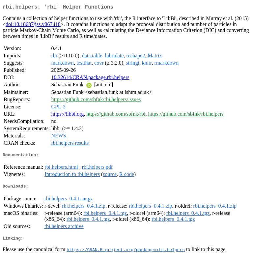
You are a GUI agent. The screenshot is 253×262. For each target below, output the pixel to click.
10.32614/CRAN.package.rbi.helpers (90, 78)
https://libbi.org (67, 115)
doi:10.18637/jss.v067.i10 (33, 25)
